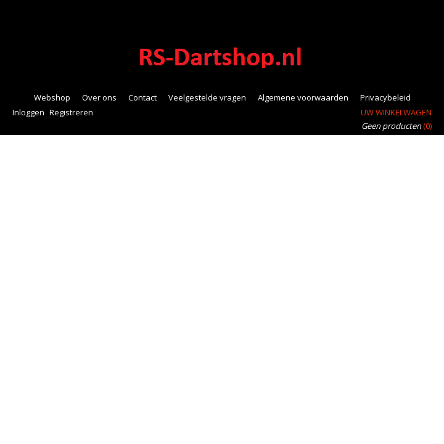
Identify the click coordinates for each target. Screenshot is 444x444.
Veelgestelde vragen (207, 97)
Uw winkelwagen (396, 112)
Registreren (71, 112)
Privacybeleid (385, 97)
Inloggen (28, 112)
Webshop (52, 97)
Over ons (99, 97)
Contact (142, 97)
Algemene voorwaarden (303, 97)
